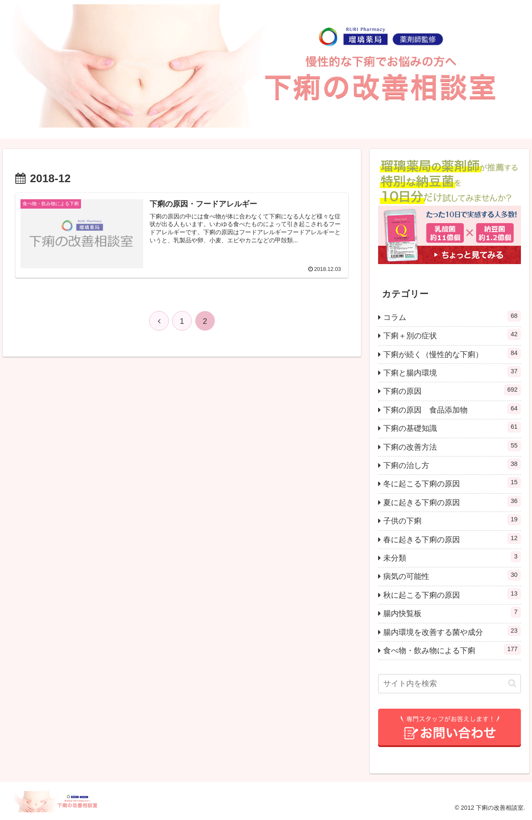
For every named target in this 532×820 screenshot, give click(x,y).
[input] (449, 683)
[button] (512, 683)
